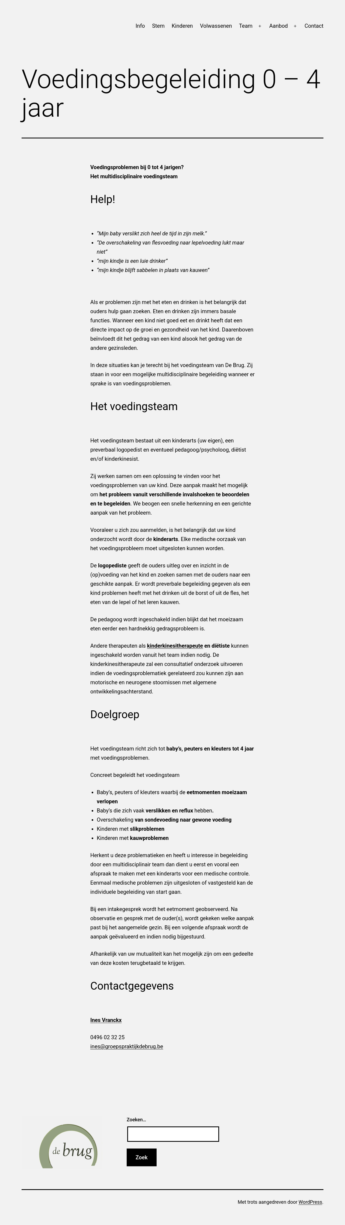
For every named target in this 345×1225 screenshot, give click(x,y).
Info (140, 26)
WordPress (310, 1202)
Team (246, 26)
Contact (314, 26)
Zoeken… (136, 1119)
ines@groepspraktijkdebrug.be (126, 1046)
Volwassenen (216, 26)
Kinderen (182, 26)
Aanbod (278, 26)
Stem (158, 26)
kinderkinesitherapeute (175, 646)
